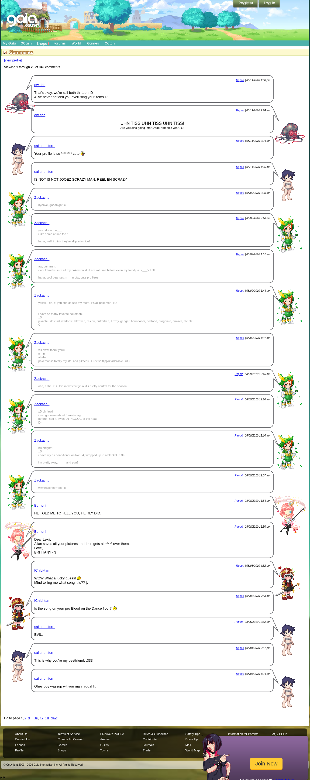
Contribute (150, 739)
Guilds (104, 745)
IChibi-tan (41, 570)
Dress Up (191, 739)
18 (47, 718)
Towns (104, 750)
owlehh (39, 85)
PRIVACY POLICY (112, 734)
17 (41, 718)
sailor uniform (44, 146)
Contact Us (22, 739)
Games (93, 43)
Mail (188, 745)
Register (246, 4)
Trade (146, 750)
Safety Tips (192, 734)
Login (269, 4)
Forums (59, 43)
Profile (19, 750)
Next (54, 718)
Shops (43, 43)
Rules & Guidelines (155, 734)
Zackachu (41, 197)
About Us (21, 734)
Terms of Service (69, 734)
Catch (110, 43)
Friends (20, 745)
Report (240, 80)
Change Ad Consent (71, 739)
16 (36, 718)
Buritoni (40, 505)
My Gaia (9, 43)
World (76, 43)
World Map (192, 750)
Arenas (105, 739)
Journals (148, 745)
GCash (26, 43)
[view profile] (13, 60)
